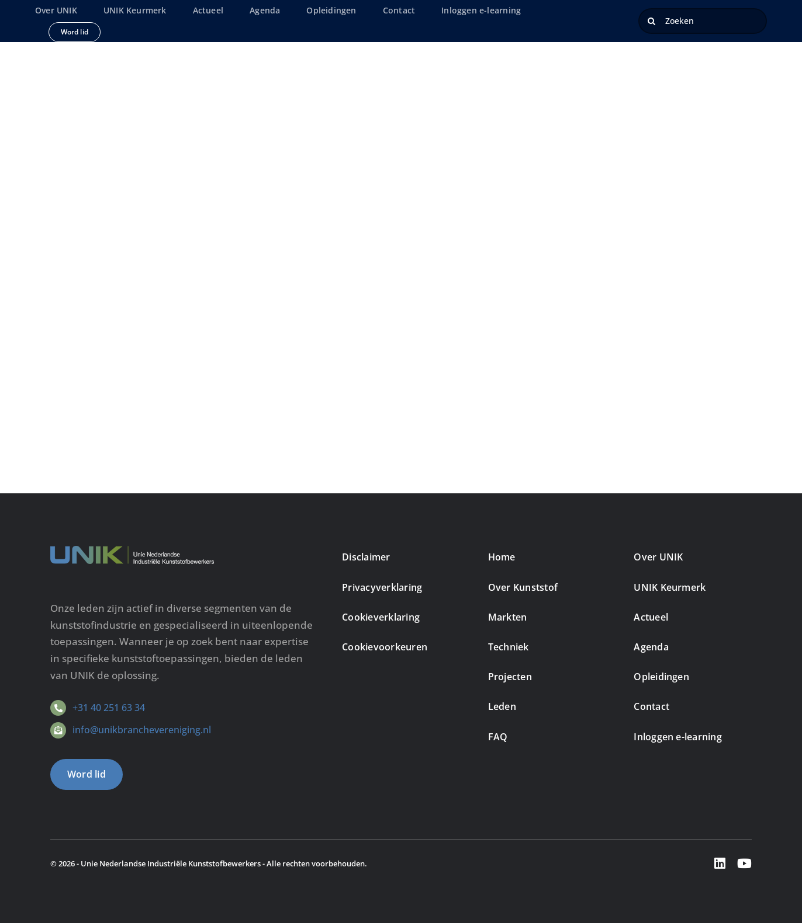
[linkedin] (719, 863)
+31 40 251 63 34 (108, 707)
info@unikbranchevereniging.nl (141, 729)
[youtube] (744, 863)
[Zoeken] (702, 21)
